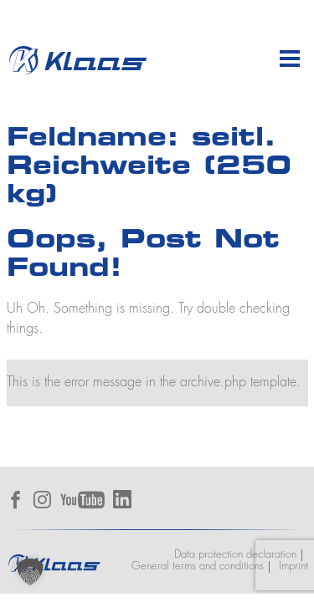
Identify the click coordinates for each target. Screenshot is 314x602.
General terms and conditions (197, 566)
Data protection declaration (235, 554)
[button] (30, 572)
